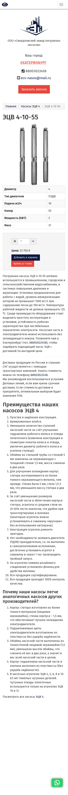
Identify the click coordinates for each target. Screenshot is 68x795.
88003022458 (38, 342)
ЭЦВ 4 (40, 696)
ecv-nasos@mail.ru (36, 78)
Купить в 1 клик (23, 263)
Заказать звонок (34, 89)
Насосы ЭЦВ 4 (30, 106)
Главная (10, 106)
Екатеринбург (33, 63)
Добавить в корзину (26, 257)
